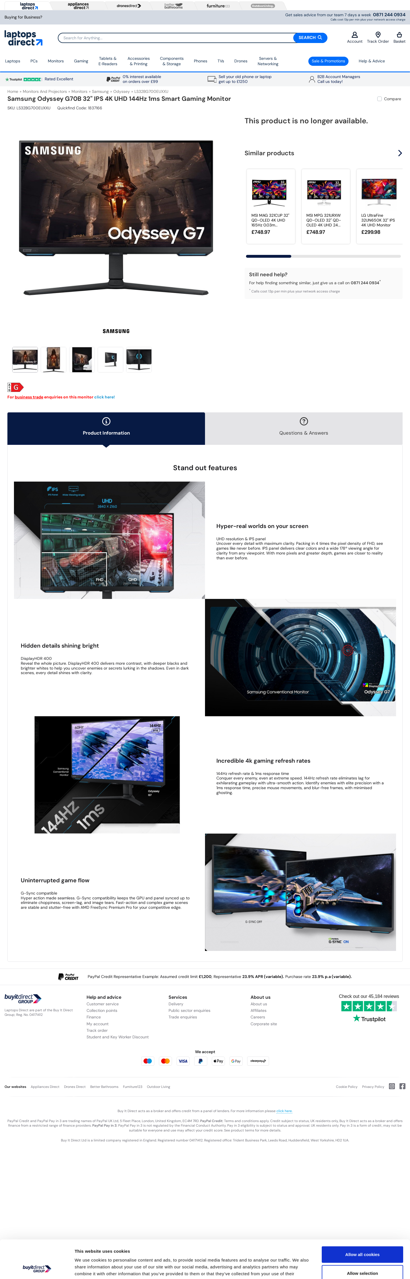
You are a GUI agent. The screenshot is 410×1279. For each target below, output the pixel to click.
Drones (240, 61)
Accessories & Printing (139, 61)
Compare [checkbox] (392, 98)
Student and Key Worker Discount (118, 1036)
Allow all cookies (362, 1218)
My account (97, 1023)
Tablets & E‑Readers (108, 61)
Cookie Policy (347, 1086)
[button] (400, 153)
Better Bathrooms (104, 1086)
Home (12, 91)
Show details (299, 1267)
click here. (284, 1111)
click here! (104, 397)
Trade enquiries (183, 1017)
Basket (399, 38)
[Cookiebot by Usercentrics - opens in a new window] (37, 1268)
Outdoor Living (158, 1086)
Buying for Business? (23, 17)
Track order (97, 1030)
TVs (221, 61)
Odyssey (121, 91)
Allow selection (362, 1237)
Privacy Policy (373, 1086)
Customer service (103, 1003)
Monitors (56, 61)
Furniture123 (132, 1086)
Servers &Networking (268, 61)
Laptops (12, 61)
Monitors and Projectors (45, 91)
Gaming (81, 61)
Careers (258, 1017)
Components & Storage (172, 61)
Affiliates (258, 1010)
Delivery (176, 1003)
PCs (34, 61)
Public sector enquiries (189, 1010)
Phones (200, 61)
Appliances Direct (45, 1086)
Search (310, 37)
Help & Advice (372, 61)
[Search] (192, 38)
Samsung (100, 91)
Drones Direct (75, 1086)
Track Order (378, 38)
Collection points (102, 1010)
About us (259, 1003)
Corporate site (264, 1023)
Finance (94, 1017)
